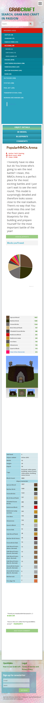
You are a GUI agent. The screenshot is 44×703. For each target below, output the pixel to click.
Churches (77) (9, 38)
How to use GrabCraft (12, 667)
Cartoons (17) (11, 53)
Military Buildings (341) (13, 70)
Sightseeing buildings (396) (14, 63)
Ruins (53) (8, 74)
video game (32, 469)
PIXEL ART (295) (9, 88)
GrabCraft (12, 104)
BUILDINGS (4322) (10, 30)
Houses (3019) (9, 60)
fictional (24, 469)
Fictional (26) (9, 45)
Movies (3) (9, 49)
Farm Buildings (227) (12, 67)
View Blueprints (22, 237)
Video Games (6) (11, 56)
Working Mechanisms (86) (13, 98)
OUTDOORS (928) (10, 78)
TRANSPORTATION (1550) (13, 93)
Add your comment (22, 631)
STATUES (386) (9, 83)
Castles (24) (9, 35)
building (24, 471)
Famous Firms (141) (11, 42)
